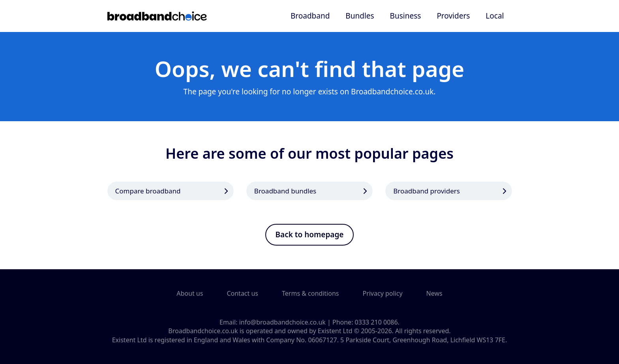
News (434, 293)
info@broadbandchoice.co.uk (282, 322)
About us (189, 293)
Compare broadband (148, 190)
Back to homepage (310, 234)
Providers (453, 16)
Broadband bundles (285, 190)
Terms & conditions (310, 293)
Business (405, 16)
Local (495, 16)
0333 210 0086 (376, 322)
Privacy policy (382, 293)
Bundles (359, 16)
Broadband (310, 16)
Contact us (242, 293)
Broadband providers (426, 190)
